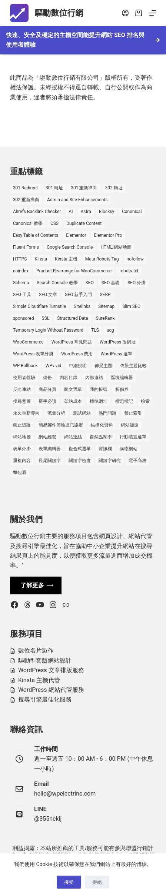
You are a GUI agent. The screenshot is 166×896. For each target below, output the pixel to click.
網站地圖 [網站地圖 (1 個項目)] (22, 436)
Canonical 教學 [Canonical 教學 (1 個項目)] (28, 223)
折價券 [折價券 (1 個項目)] (122, 389)
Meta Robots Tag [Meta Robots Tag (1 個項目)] (102, 259)
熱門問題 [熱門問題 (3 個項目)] (107, 413)
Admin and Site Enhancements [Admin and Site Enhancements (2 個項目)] (77, 199)
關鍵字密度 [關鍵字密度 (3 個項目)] (80, 460)
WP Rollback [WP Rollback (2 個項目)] (25, 365)
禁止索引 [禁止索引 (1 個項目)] (133, 413)
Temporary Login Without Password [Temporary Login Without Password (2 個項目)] (48, 330)
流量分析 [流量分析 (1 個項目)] (56, 413)
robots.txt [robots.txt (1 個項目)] (128, 270)
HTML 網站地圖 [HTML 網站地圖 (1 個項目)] (115, 247)
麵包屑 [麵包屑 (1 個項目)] (19, 472)
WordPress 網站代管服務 (51, 689)
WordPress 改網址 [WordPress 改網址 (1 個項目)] (118, 342)
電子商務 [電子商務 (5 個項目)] (137, 460)
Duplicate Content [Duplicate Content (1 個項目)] (84, 223)
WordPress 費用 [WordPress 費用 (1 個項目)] (77, 353)
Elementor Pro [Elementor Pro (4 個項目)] (108, 235)
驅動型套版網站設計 (45, 660)
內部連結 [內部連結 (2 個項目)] (94, 377)
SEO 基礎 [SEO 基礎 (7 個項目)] (111, 282)
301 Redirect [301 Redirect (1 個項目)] (25, 187)
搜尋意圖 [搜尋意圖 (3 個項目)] (22, 401)
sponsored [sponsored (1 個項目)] (23, 318)
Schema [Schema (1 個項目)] (21, 282)
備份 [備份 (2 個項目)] (47, 377)
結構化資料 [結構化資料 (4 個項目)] (102, 425)
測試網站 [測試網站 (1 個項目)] (82, 413)
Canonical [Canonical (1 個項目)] (132, 211)
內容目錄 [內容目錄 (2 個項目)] (68, 377)
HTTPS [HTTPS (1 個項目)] (20, 259)
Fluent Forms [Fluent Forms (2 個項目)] (26, 247)
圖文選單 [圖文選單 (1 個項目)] (73, 389)
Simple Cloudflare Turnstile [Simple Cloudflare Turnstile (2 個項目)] (39, 306)
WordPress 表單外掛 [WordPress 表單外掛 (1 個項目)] (33, 353)
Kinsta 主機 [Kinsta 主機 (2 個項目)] (66, 259)
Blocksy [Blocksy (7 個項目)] (106, 211)
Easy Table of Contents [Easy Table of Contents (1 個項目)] (35, 235)
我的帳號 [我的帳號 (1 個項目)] (98, 389)
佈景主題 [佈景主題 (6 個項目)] (103, 365)
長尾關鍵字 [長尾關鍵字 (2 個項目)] (50, 460)
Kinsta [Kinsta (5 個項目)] (40, 259)
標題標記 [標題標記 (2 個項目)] (124, 401)
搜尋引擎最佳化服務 (45, 699)
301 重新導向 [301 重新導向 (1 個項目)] (84, 187)
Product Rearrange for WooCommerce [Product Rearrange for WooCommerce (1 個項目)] (74, 270)
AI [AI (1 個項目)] (71, 211)
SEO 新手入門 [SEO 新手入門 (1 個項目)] (78, 294)
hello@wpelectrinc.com (65, 793)
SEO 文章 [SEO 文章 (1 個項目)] (48, 294)
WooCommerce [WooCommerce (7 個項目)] (28, 342)
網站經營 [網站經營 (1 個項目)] (47, 436)
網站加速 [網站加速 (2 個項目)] (130, 425)
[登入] (125, 13)
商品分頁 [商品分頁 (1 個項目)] (47, 389)
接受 (69, 882)
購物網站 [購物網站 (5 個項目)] (128, 448)
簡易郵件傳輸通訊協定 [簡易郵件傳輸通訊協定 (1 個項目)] (61, 425)
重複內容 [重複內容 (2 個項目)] (22, 460)
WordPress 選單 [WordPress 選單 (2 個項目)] (116, 353)
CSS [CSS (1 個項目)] (54, 223)
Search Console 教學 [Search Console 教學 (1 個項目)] (57, 282)
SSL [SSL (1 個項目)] (45, 318)
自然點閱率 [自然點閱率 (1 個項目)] (101, 436)
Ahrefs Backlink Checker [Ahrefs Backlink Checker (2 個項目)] (37, 211)
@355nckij (48, 818)
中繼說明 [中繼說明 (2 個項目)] (78, 365)
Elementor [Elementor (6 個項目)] (76, 235)
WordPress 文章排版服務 (51, 670)
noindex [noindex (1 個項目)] (21, 270)
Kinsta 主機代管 (39, 680)
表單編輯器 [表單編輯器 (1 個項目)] (50, 448)
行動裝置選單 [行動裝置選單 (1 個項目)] (133, 436)
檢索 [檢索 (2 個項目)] (145, 401)
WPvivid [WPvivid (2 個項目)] (54, 365)
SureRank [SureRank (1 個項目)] (105, 318)
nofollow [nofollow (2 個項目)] (135, 259)
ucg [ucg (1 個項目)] (110, 330)
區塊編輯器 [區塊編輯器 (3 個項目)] (122, 377)
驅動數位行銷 (58, 13)
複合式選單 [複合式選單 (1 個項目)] (80, 448)
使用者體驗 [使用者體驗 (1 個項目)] (24, 377)
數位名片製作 (36, 650)
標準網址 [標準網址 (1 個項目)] (98, 401)
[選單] (152, 13)
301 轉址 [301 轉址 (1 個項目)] (54, 187)
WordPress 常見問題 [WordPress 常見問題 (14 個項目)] (72, 342)
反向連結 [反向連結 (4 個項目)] (22, 389)
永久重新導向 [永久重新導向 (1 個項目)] (26, 413)
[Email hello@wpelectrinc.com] (19, 789)
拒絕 (97, 882)
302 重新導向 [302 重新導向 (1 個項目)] (26, 199)
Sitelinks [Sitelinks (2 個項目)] (82, 306)
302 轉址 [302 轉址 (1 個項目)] (114, 187)
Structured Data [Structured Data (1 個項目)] (72, 318)
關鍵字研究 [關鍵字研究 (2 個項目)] (110, 460)
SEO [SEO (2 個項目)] (90, 282)
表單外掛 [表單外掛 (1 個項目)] (22, 448)
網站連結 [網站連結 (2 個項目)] (73, 436)
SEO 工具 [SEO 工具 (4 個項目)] (22, 294)
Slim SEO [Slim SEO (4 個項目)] (131, 306)
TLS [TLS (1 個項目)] (95, 330)
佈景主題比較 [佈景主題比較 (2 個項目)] (133, 365)
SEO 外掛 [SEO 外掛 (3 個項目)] (136, 282)
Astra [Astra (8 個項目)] (85, 211)
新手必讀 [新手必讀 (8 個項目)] (47, 401)
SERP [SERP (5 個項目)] (105, 294)
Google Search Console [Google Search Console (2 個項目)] (70, 247)
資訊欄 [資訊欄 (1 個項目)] (105, 448)
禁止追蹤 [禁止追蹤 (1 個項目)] (22, 425)
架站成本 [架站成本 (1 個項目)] (73, 401)
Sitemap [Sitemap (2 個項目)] (106, 306)
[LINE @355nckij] (19, 814)
